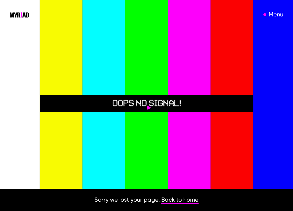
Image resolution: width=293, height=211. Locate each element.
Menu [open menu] (276, 14)
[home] (19, 14)
